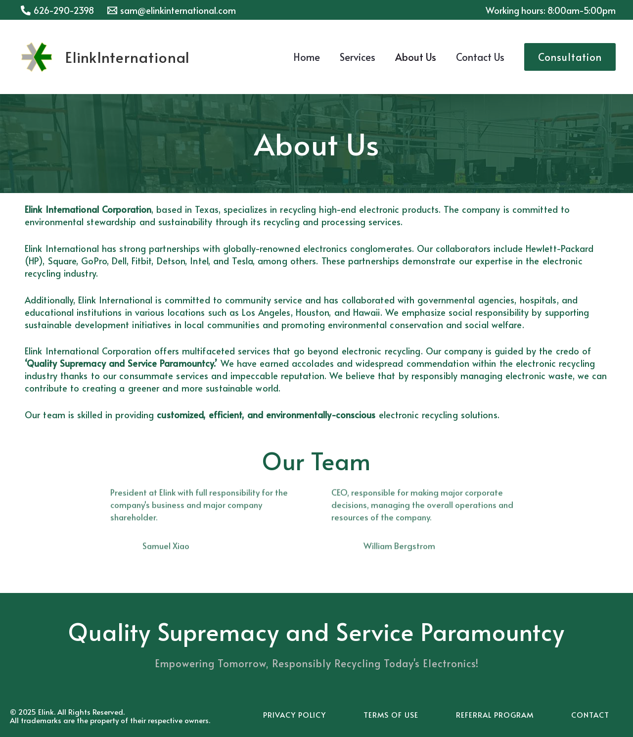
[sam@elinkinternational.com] (171, 10)
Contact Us (480, 57)
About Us (415, 57)
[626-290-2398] (57, 10)
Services (357, 57)
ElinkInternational (127, 57)
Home (306, 57)
